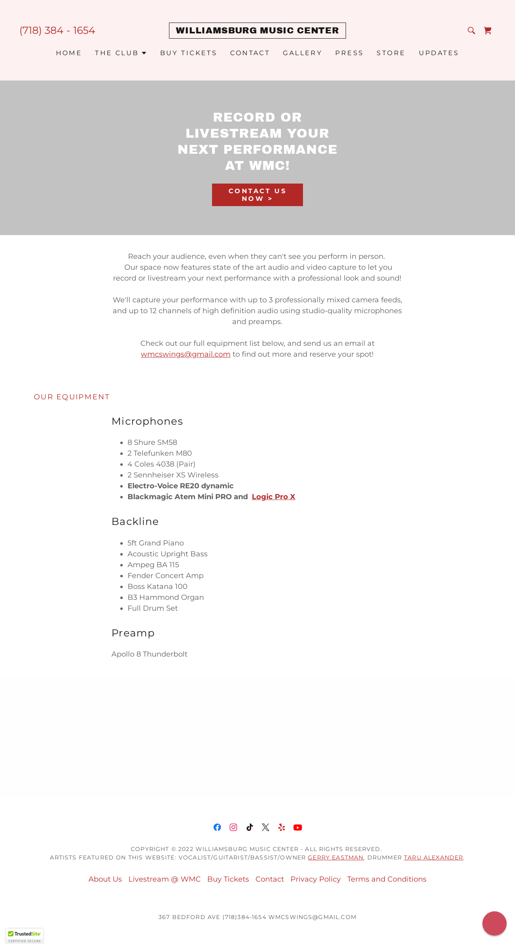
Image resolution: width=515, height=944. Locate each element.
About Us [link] (105, 879)
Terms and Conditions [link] (386, 879)
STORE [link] (391, 53)
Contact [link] (250, 53)
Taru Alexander (433, 857)
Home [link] (69, 53)
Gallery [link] (302, 53)
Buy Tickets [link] (189, 53)
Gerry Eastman (335, 857)
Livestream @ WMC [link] (164, 879)
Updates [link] (439, 53)
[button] (121, 53)
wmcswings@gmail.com (186, 354)
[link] (257, 31)
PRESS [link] (349, 53)
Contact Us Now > (257, 194)
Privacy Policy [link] (315, 879)
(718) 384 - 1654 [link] (57, 30)
